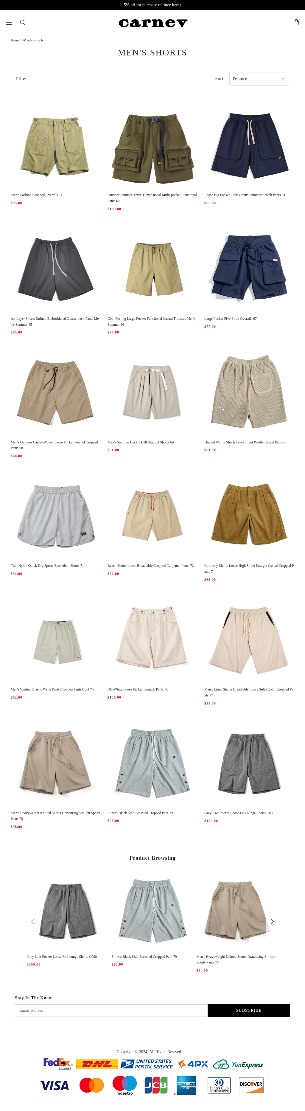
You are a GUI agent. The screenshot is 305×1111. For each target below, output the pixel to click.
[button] (33, 922)
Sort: (220, 78)
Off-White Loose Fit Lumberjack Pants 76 (138, 689)
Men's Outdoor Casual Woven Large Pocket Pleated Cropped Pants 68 (54, 445)
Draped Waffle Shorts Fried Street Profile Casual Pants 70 (245, 442)
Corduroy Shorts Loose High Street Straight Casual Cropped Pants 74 (249, 569)
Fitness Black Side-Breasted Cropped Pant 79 (140, 813)
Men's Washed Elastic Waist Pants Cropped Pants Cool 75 (52, 689)
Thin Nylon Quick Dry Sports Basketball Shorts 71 (47, 566)
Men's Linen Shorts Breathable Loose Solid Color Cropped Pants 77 (248, 692)
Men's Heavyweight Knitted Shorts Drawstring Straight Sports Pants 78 (55, 816)
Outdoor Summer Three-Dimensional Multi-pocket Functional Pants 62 (152, 198)
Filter (21, 79)
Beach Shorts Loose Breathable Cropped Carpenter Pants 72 (151, 566)
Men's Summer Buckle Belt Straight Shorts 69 (141, 442)
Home (15, 40)
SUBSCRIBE (249, 1010)
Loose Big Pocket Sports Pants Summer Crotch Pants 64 (244, 195)
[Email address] (111, 1010)
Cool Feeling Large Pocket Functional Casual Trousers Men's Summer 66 (151, 321)
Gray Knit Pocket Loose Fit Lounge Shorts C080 (239, 813)
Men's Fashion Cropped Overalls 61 (36, 195)
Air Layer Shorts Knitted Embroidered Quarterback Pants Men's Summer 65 (55, 321)
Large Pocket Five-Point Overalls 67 (230, 318)
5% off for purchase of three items (152, 5)
